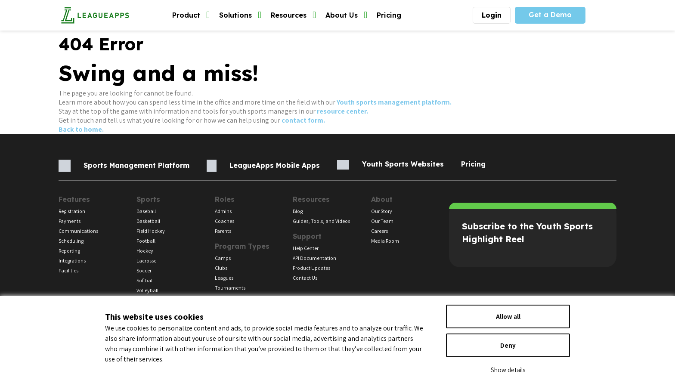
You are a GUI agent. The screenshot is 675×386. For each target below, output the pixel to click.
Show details (508, 370)
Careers (379, 231)
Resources (293, 15)
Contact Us (305, 278)
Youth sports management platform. (394, 102)
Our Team (382, 221)
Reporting (69, 250)
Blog (298, 211)
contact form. (303, 120)
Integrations (72, 260)
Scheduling (71, 241)
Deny (508, 345)
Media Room (385, 241)
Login (492, 15)
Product (191, 15)
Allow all (508, 316)
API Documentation (314, 258)
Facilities (68, 270)
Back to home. (81, 129)
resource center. (342, 111)
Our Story (381, 211)
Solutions (240, 15)
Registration (72, 211)
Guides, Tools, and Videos (321, 221)
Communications (78, 231)
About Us (346, 15)
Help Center (306, 248)
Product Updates (311, 268)
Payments (70, 221)
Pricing (389, 15)
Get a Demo (550, 14)
